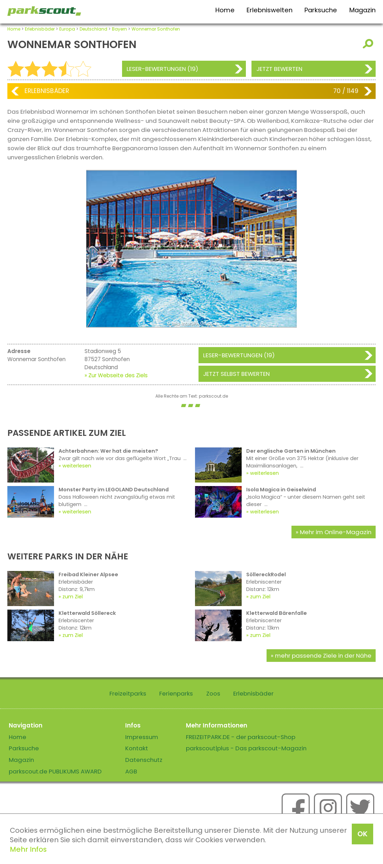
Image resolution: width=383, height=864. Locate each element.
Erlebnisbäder (40, 29)
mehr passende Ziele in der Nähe (323, 655)
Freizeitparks (127, 693)
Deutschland (93, 29)
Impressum (141, 737)
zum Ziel (72, 596)
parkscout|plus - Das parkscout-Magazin (246, 748)
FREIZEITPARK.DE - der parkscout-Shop (240, 737)
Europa (67, 29)
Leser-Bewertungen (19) (162, 69)
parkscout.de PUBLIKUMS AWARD (55, 771)
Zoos (213, 693)
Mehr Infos (28, 849)
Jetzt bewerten (279, 69)
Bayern (119, 29)
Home (225, 10)
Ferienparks (176, 693)
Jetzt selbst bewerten (236, 374)
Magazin (362, 10)
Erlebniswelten (270, 10)
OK (362, 834)
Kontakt (136, 748)
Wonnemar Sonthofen (156, 29)
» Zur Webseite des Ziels (116, 375)
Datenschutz (143, 760)
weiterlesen (76, 465)
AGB (131, 771)
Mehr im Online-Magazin (335, 532)
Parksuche (320, 10)
